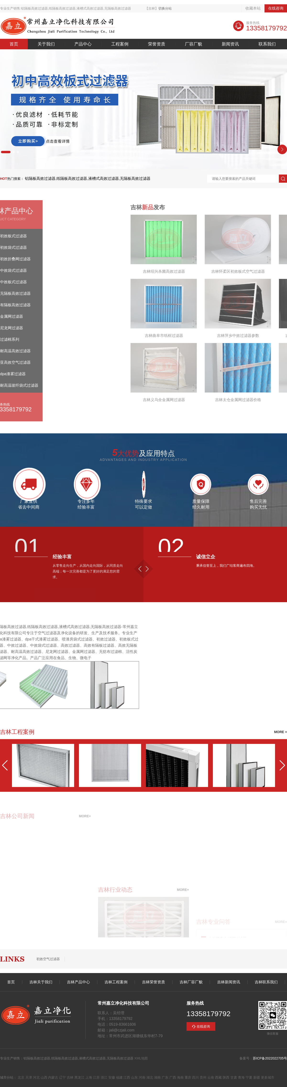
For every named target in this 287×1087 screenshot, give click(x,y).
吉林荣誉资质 (153, 982)
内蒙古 (53, 1077)
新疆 (256, 1077)
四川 (195, 1077)
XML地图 (141, 1058)
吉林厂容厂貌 (191, 982)
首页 (14, 44)
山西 (44, 1077)
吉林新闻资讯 (228, 982)
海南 (180, 1077)
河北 (36, 1077)
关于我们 (46, 44)
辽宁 (62, 1077)
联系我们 (267, 44)
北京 (21, 1077)
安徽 (111, 1077)
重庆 (188, 1077)
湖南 (157, 1077)
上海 (88, 1077)
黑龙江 (79, 1077)
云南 (210, 1077)
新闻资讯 (230, 44)
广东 (165, 1077)
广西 (172, 1077)
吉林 (70, 1077)
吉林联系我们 (266, 982)
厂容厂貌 (193, 44)
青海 (241, 1077)
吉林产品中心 (78, 982)
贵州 (203, 1077)
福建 (119, 1077)
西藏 (218, 1077)
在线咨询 (275, 8)
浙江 (104, 1077)
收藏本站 (253, 8)
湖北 (149, 1077)
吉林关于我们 (40, 982)
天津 (28, 1077)
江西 (126, 1077)
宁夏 (249, 1077)
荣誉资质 (156, 44)
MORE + (280, 732)
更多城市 (267, 1077)
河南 (142, 1077)
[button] (6, 152)
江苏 (96, 1077)
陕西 (226, 1077)
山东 (134, 1077)
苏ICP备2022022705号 (270, 1058)
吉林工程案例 (116, 982)
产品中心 (83, 44)
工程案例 (119, 44)
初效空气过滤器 (48, 959)
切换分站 (165, 8)
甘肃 (233, 1077)
